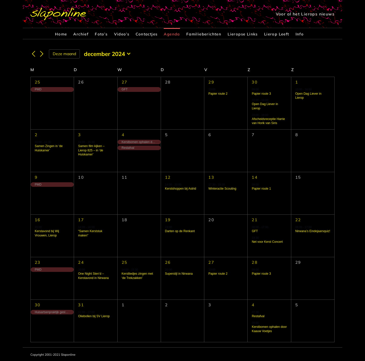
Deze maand (64, 53)
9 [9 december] (36, 177)
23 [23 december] (38, 262)
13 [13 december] (211, 177)
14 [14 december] (255, 177)
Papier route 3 (261, 93)
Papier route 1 (261, 188)
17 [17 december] (81, 219)
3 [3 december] (79, 134)
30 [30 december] (38, 304)
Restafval (258, 316)
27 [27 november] (124, 82)
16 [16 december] (38, 219)
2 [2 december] (36, 134)
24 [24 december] (81, 262)
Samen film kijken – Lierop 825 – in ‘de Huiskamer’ (91, 150)
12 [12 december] (168, 177)
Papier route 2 (217, 93)
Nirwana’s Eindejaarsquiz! (312, 231)
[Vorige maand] (33, 54)
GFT (255, 231)
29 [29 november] (211, 82)
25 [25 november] (38, 82)
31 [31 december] (81, 304)
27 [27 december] (211, 262)
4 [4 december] (123, 134)
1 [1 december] (296, 82)
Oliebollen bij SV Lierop (94, 316)
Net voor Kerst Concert (267, 242)
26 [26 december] (168, 262)
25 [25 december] (124, 262)
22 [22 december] (298, 219)
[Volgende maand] (42, 54)
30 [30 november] (255, 82)
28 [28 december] (255, 262)
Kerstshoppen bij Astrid (180, 188)
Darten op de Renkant (180, 231)
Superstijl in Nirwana (179, 273)
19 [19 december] (168, 219)
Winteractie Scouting (222, 188)
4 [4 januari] (253, 304)
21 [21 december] (255, 219)
